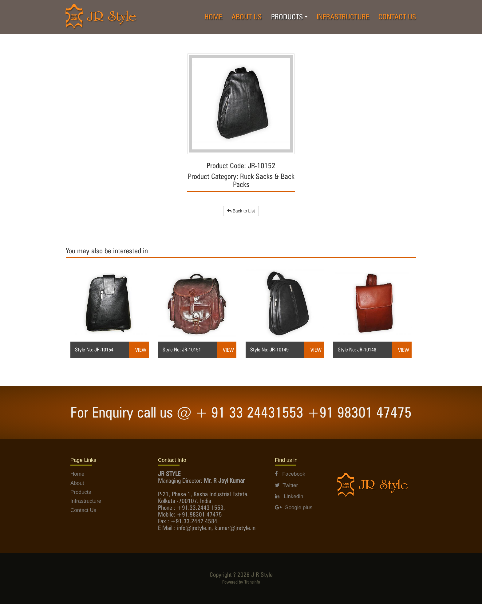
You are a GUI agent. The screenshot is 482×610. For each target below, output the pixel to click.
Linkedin (289, 496)
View (140, 350)
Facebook (290, 474)
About (77, 483)
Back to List (241, 210)
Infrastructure (85, 501)
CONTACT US (397, 16)
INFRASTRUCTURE (343, 16)
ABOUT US (246, 16)
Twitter (286, 485)
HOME (213, 16)
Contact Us (83, 510)
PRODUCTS (291, 18)
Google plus (293, 507)
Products (80, 492)
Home (77, 474)
